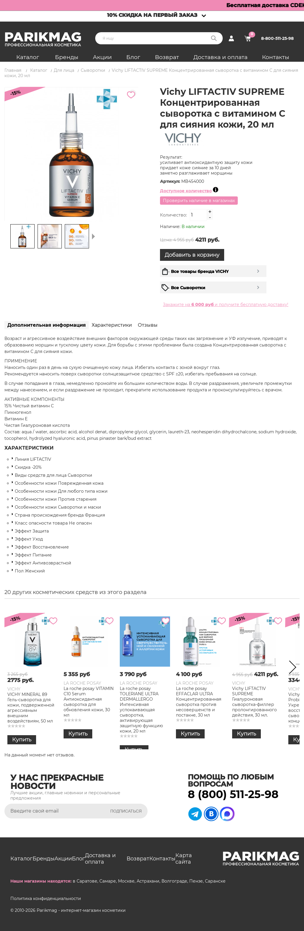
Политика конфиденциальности (45, 898)
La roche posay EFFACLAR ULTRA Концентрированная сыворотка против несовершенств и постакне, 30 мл (198, 702)
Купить (21, 739)
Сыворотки (93, 70)
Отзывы (148, 325)
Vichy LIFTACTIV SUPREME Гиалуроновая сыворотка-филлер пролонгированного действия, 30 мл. (254, 702)
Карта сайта (183, 858)
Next (291, 668)
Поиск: (214, 38)
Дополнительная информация (46, 325)
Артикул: (170, 181)
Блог (133, 57)
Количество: (173, 215)
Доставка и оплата (220, 57)
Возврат (167, 57)
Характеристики (112, 325)
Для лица (64, 70)
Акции (102, 57)
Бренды (66, 57)
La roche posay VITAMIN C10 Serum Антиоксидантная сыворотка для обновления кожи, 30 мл (89, 702)
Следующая (93, 236)
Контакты (275, 57)
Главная (12, 70)
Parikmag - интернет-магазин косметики (81, 910)
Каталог (27, 57)
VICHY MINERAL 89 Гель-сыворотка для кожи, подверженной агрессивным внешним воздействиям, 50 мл (30, 708)
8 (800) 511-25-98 (233, 794)
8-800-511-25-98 (277, 38)
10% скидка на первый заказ (152, 15)
